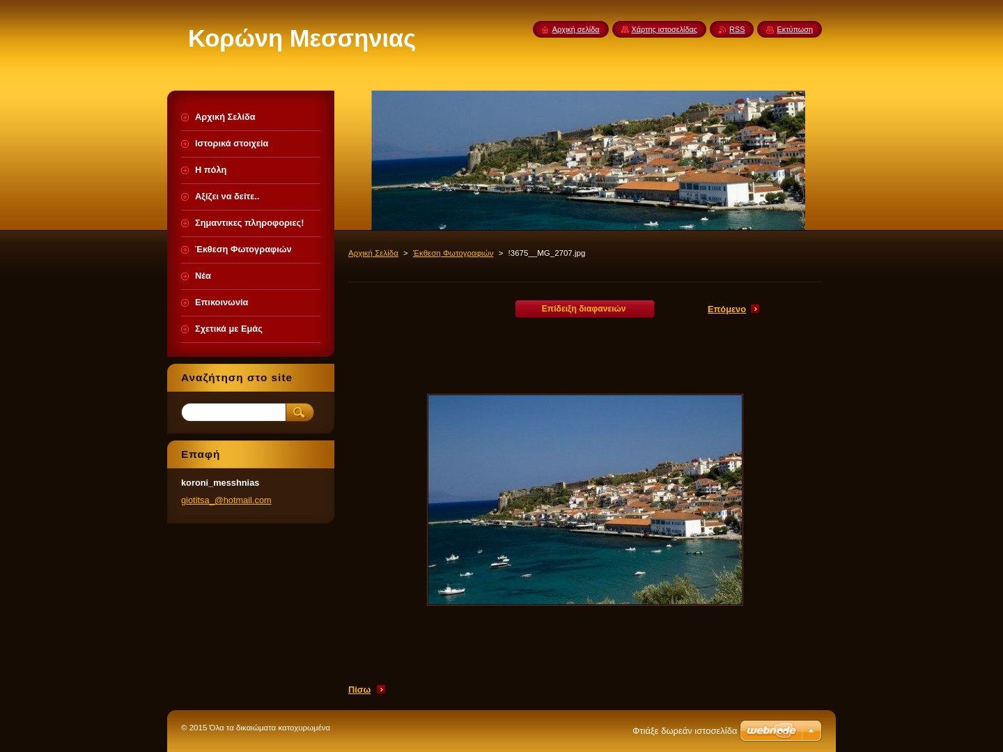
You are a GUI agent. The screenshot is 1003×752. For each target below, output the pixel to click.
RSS (737, 29)
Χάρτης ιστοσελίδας (665, 29)
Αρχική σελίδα (576, 29)
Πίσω (359, 689)
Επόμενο (727, 309)
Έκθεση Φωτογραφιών (453, 253)
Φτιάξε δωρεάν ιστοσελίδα (684, 731)
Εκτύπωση (795, 29)
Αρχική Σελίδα (373, 253)
